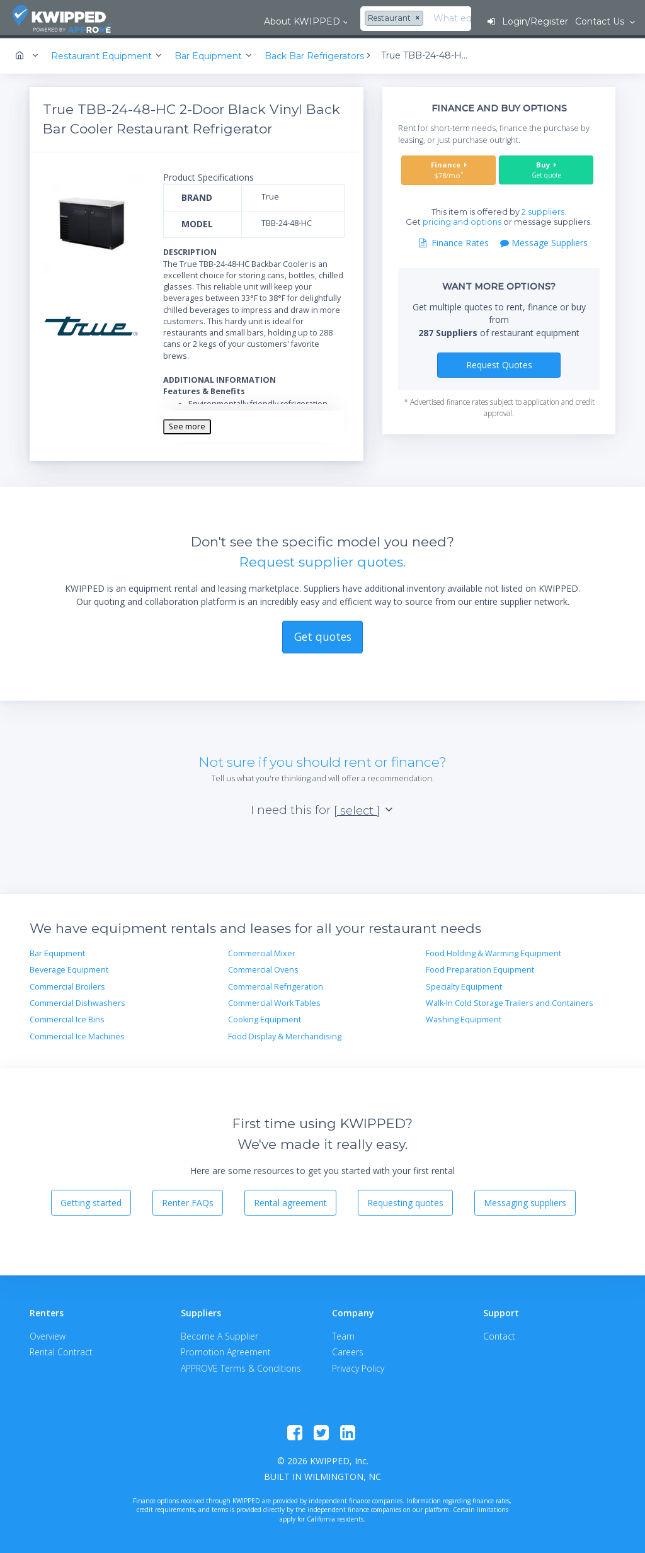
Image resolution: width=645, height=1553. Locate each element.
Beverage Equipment (69, 968)
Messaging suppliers (525, 1201)
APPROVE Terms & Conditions (241, 1366)
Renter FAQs (188, 1201)
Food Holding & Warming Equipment (493, 951)
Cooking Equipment (264, 1017)
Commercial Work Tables (274, 1001)
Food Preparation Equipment (480, 968)
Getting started (91, 1201)
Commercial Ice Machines (77, 1034)
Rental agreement (290, 1201)
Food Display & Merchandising (284, 1034)
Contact (499, 1334)
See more (187, 424)
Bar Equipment (57, 951)
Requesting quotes (405, 1201)
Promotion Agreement (226, 1350)
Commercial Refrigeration (275, 985)
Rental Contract (61, 1350)
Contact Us (600, 21)
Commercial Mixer (261, 951)
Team (343, 1334)
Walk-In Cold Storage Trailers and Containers (509, 1001)
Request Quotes (499, 363)
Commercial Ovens (263, 968)
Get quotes (322, 634)
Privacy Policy (358, 1366)
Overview (48, 1334)
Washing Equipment (463, 1017)
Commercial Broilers (67, 985)
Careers (347, 1350)
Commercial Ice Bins (67, 1017)
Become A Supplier (219, 1334)
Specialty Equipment (464, 985)
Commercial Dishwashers (77, 1001)
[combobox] (286, 19)
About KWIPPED (193, 21)
